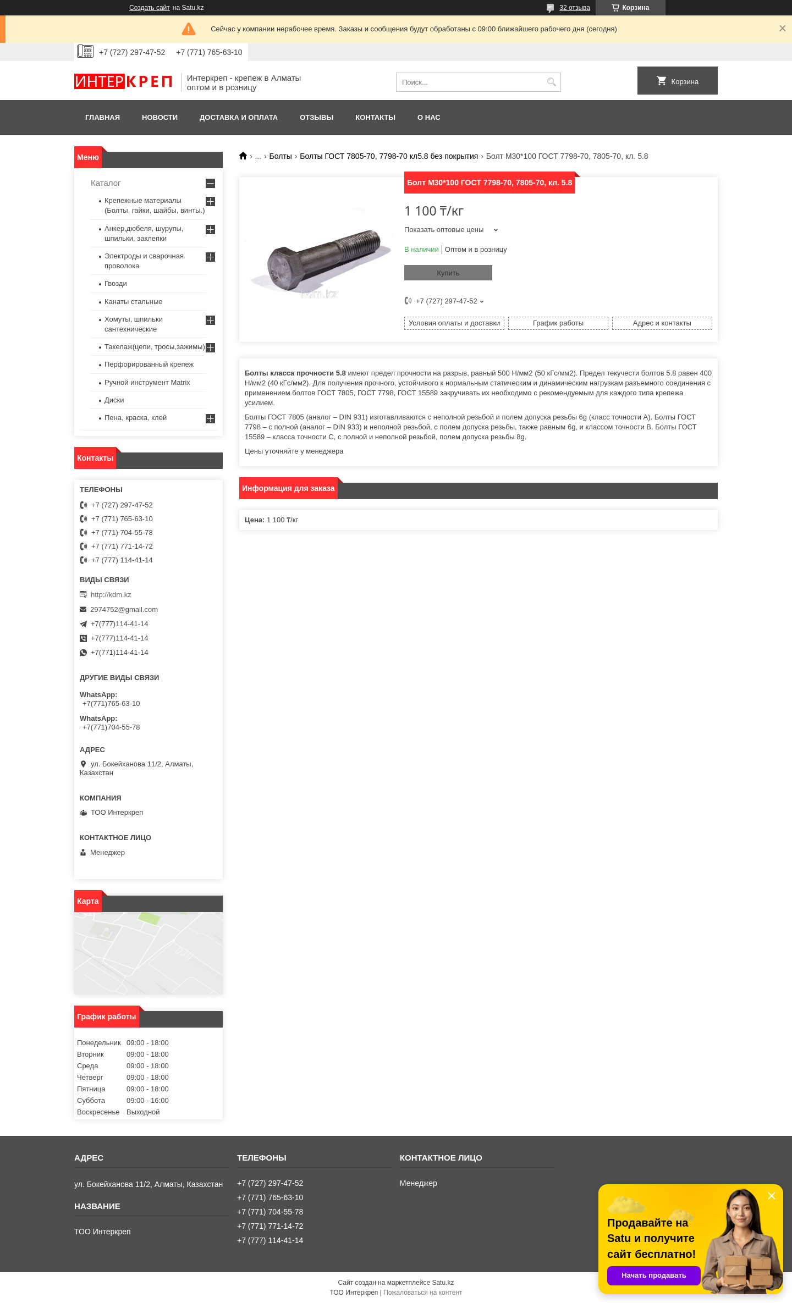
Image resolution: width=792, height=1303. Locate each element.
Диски (114, 400)
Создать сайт (149, 8)
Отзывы (316, 117)
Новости (160, 117)
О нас (429, 117)
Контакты (375, 117)
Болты (281, 156)
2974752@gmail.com (124, 609)
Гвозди (116, 283)
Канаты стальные (134, 301)
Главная (102, 117)
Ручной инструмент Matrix (147, 382)
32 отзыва (574, 8)
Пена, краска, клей (136, 417)
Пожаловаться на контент (422, 1292)
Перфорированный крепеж (149, 364)
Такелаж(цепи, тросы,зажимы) (155, 347)
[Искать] (551, 82)
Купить (448, 273)
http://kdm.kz (111, 594)
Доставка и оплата (239, 117)
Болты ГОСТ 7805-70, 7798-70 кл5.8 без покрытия (389, 156)
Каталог (106, 182)
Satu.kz (443, 1283)
